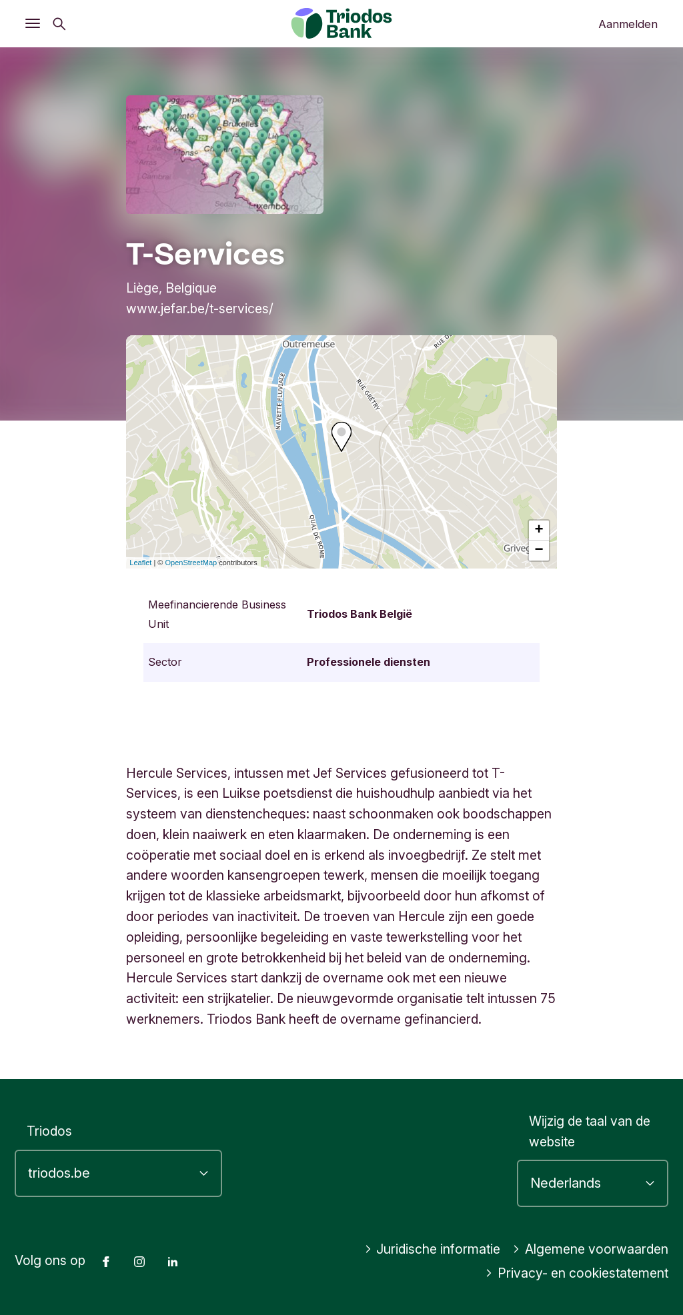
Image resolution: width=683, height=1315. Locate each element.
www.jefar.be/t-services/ (199, 309)
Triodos (49, 1131)
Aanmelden (628, 24)
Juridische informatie (432, 1249)
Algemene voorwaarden (590, 1249)
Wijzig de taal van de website (589, 1131)
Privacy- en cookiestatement (576, 1273)
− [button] (539, 551)
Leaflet (140, 563)
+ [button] (539, 531)
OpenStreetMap (191, 563)
